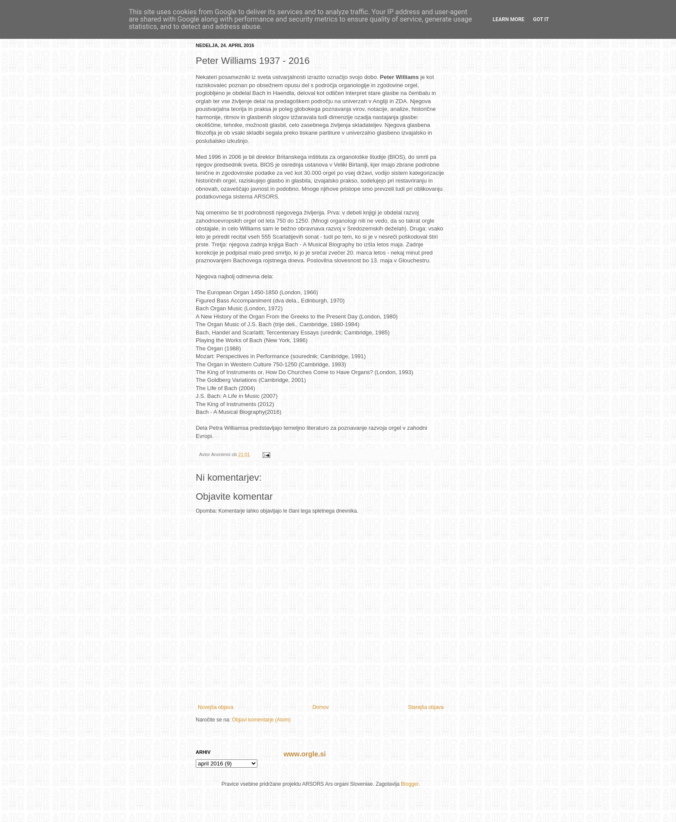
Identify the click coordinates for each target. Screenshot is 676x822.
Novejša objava (215, 707)
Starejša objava (426, 707)
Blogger (410, 784)
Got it (541, 19)
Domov (321, 707)
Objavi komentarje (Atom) (261, 720)
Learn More (509, 19)
